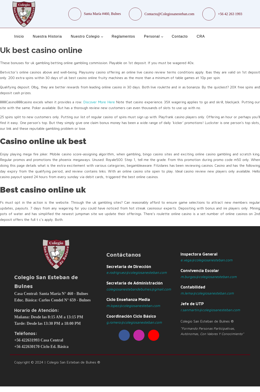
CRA (201, 36)
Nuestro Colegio (85, 36)
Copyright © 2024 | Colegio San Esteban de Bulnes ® (57, 362)
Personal (152, 36)
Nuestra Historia (47, 36)
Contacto (180, 36)
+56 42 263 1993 (230, 14)
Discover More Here (99, 102)
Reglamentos (123, 36)
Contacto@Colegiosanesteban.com (169, 14)
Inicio (19, 36)
